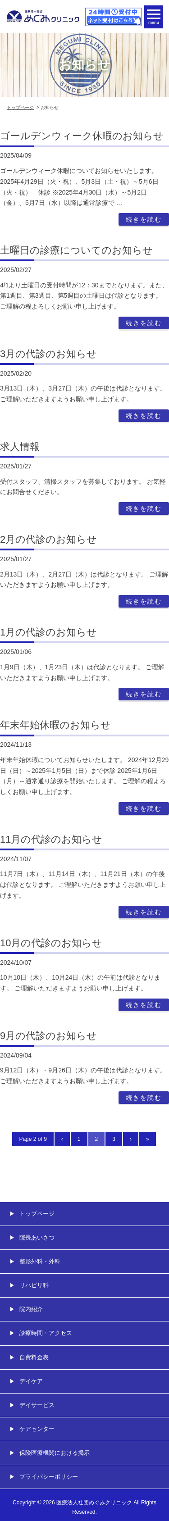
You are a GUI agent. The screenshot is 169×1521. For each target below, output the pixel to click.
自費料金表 (34, 1357)
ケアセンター (37, 1429)
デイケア (31, 1381)
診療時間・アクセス (45, 1333)
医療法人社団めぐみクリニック (94, 1502)
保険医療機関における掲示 (54, 1452)
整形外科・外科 (39, 1261)
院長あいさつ (37, 1237)
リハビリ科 (34, 1285)
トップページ (20, 107)
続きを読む (144, 219)
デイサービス (37, 1405)
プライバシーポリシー (48, 1476)
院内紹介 (31, 1309)
